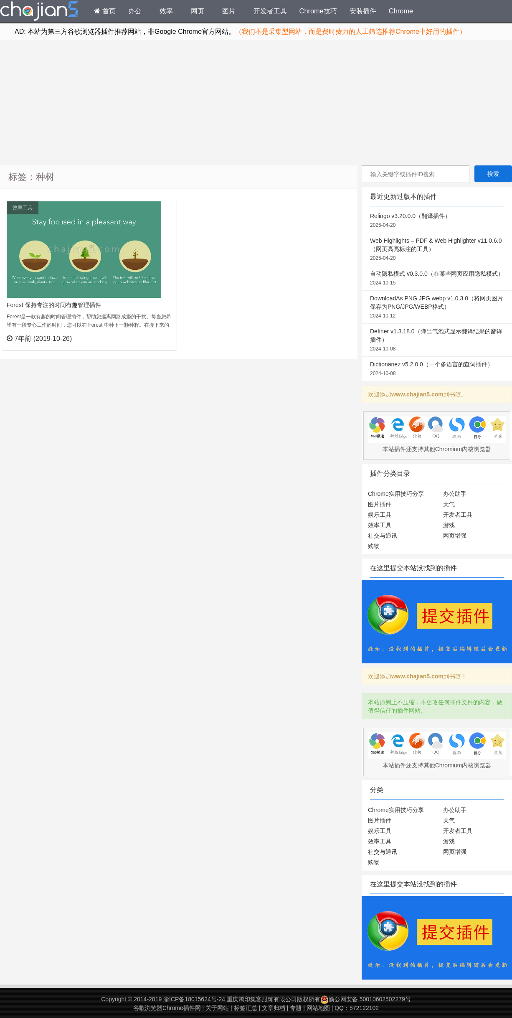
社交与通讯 (382, 535)
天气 (449, 504)
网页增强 (454, 535)
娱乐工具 (379, 514)
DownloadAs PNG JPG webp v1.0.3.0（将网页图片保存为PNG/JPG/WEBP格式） (437, 307)
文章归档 (273, 1008)
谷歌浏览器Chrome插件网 (167, 1008)
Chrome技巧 (318, 11)
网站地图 (318, 1008)
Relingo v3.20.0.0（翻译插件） (437, 221)
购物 (374, 546)
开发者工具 (270, 11)
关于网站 (217, 1008)
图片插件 (379, 504)
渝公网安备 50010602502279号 (365, 999)
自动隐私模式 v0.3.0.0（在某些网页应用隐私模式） (437, 278)
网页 (197, 11)
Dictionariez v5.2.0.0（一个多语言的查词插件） (437, 369)
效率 (166, 11)
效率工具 (23, 208)
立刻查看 (155, 338)
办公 (135, 11)
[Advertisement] (256, 102)
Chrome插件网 (39, 12)
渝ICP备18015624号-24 (194, 999)
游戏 (449, 525)
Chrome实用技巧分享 (396, 493)
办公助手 (454, 493)
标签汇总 (245, 1008)
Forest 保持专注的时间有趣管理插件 (54, 305)
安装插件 (363, 11)
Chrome (401, 11)
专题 (296, 1008)
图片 (229, 11)
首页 (105, 11)
